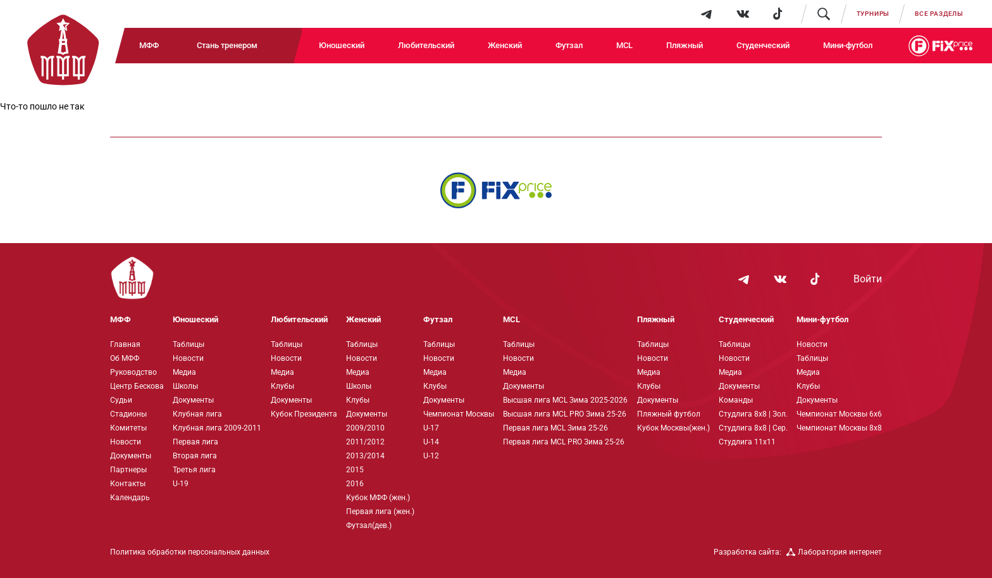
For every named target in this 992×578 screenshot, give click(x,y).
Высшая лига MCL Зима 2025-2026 (565, 400)
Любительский (426, 45)
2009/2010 (365, 428)
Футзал (569, 45)
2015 (355, 469)
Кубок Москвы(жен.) (673, 428)
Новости (125, 441)
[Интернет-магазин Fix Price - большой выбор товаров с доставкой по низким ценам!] (496, 190)
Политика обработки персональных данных (190, 552)
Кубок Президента (304, 414)
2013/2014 (365, 455)
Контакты (128, 483)
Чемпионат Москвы (458, 414)
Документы (130, 455)
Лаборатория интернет (834, 552)
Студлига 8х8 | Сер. (753, 428)
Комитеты (128, 428)
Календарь (130, 497)
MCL (624, 45)
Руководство (133, 372)
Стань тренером (227, 45)
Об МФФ (124, 358)
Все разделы (939, 13)
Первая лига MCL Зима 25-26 (555, 428)
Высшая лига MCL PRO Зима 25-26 (564, 414)
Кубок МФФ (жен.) (378, 497)
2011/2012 (365, 441)
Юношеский (341, 45)
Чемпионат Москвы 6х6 (839, 414)
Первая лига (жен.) (380, 511)
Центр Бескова (137, 386)
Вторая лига (195, 455)
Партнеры (128, 469)
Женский (505, 45)
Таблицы (188, 344)
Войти (867, 279)
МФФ (149, 45)
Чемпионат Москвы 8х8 (839, 428)
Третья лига (194, 469)
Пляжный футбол (668, 414)
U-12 (431, 455)
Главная (125, 344)
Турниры (873, 13)
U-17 (431, 428)
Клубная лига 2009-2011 (217, 428)
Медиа (184, 372)
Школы (185, 386)
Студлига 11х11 (747, 441)
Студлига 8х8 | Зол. (753, 414)
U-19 (181, 483)
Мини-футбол (847, 45)
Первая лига (195, 441)
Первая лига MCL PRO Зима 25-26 (563, 441)
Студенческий (763, 45)
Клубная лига (197, 414)
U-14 (431, 441)
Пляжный (684, 45)
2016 (355, 483)
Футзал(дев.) (369, 525)
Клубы (282, 386)
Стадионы (128, 414)
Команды (736, 400)
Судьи (121, 400)
